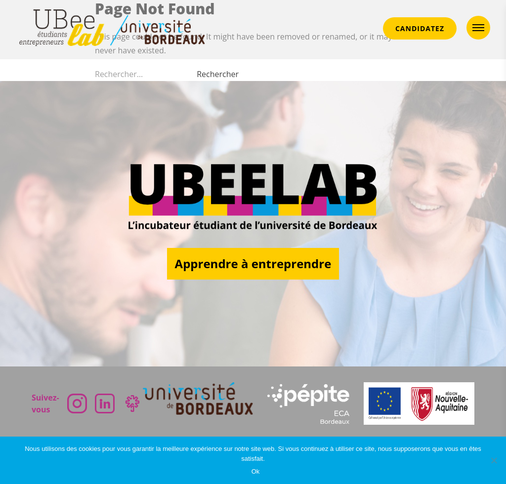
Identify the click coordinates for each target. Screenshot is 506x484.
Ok (256, 471)
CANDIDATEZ (419, 28)
